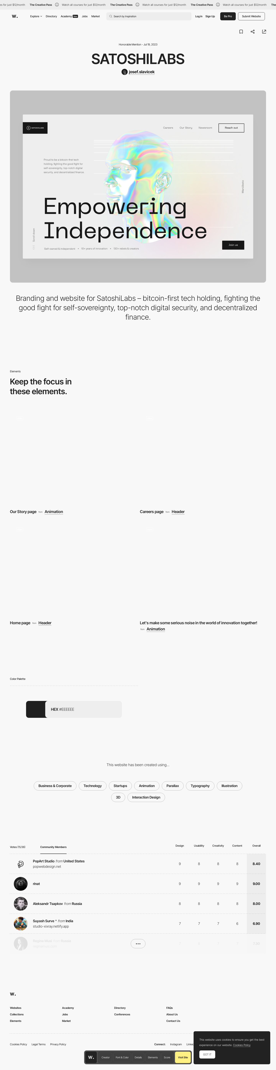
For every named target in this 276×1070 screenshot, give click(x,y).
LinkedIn (191, 1044)
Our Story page (23, 511)
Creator (106, 1057)
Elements (153, 1057)
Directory (51, 16)
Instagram (176, 1044)
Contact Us (173, 1020)
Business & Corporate (55, 786)
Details (138, 1057)
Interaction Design (146, 797)
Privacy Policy (58, 1044)
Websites (15, 1007)
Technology (93, 786)
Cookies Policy (18, 1044)
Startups (120, 786)
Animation (54, 512)
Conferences (122, 1014)
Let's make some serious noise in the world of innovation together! (198, 622)
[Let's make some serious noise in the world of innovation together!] (203, 568)
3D (118, 797)
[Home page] (73, 568)
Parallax (173, 786)
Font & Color (122, 1057)
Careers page (151, 511)
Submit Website (251, 16)
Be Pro (228, 16)
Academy (69, 16)
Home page (20, 622)
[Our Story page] (73, 457)
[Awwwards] (15, 16)
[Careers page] (203, 457)
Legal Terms (39, 1044)
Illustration (229, 786)
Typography (200, 786)
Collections (17, 1014)
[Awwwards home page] (91, 1057)
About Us (172, 1014)
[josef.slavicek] (138, 72)
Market (95, 16)
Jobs (85, 16)
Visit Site (183, 1057)
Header (178, 512)
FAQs (169, 1007)
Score (167, 1057)
